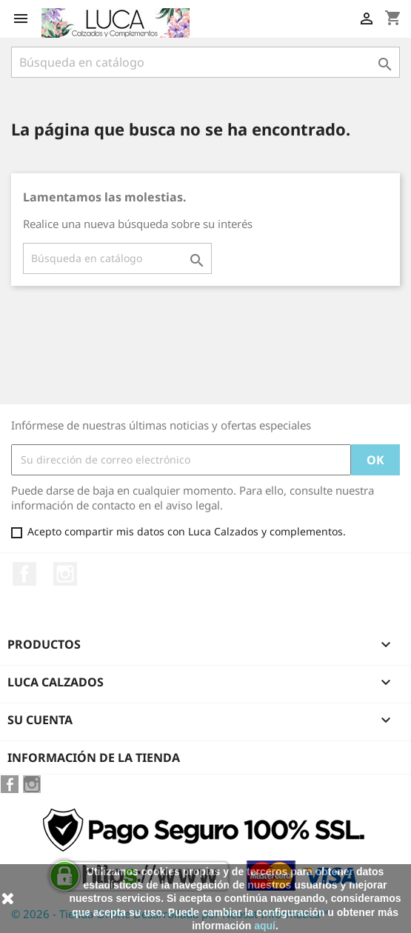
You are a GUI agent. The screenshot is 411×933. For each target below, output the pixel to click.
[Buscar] (205, 62)
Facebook (24, 574)
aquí (264, 926)
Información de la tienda (93, 757)
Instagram (65, 574)
